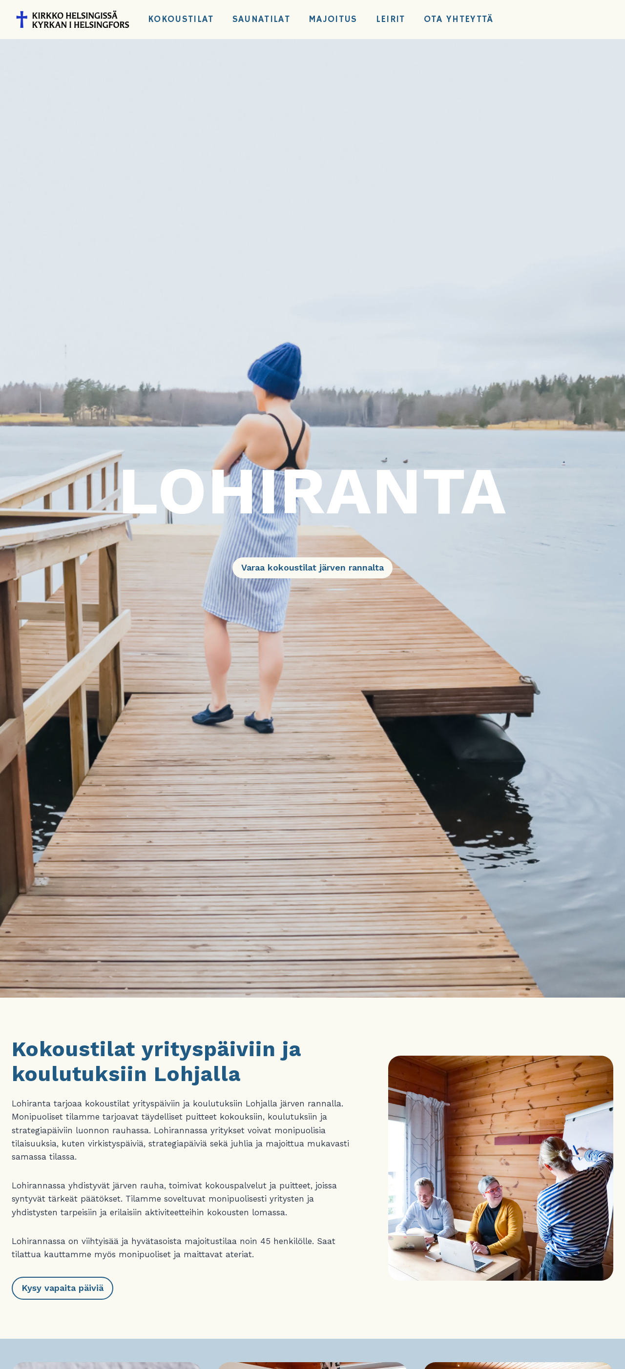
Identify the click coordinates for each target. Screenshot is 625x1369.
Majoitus (333, 19)
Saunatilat (261, 19)
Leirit (390, 19)
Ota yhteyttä (459, 19)
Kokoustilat (181, 19)
